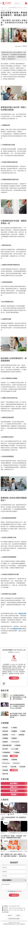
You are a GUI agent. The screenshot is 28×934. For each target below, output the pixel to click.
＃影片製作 (5, 749)
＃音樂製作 (5, 742)
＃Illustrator (16, 763)
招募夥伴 (18, 915)
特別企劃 (14, 791)
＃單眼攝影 (5, 756)
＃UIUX (13, 735)
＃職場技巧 (3, 10)
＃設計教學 (8, 10)
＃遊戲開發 (14, 731)
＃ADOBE (4, 766)
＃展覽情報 (14, 759)
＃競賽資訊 (5, 759)
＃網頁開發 (5, 735)
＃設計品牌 (22, 766)
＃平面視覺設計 (6, 752)
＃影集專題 (5, 770)
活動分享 (14, 787)
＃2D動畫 (22, 731)
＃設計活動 (13, 766)
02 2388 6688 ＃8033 (14, 906)
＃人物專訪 (14, 727)
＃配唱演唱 (21, 735)
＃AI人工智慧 (14, 749)
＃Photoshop (6, 763)
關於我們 (10, 915)
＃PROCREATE (15, 742)
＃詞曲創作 (14, 738)
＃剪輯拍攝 (17, 745)
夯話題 (14, 794)
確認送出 (14, 895)
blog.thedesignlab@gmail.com (17, 908)
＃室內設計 (5, 727)
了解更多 (14, 678)
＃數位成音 (5, 731)
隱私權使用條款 (19, 891)
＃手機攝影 (16, 752)
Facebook (4, 683)
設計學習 (14, 783)
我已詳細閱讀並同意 (15, 891)
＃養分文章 (5, 774)
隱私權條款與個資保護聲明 (14, 918)
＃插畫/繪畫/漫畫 (6, 745)
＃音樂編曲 (5, 738)
